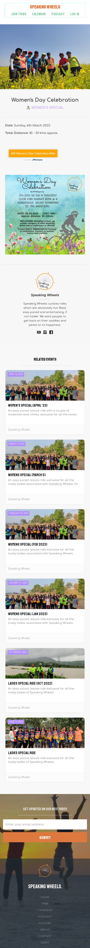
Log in (74, 14)
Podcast (45, 916)
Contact (45, 936)
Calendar (39, 14)
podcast (58, 14)
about (45, 929)
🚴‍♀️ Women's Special (45, 108)
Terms (45, 942)
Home (45, 897)
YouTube (45, 923)
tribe (45, 903)
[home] (45, 7)
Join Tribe (18, 14)
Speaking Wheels (45, 295)
